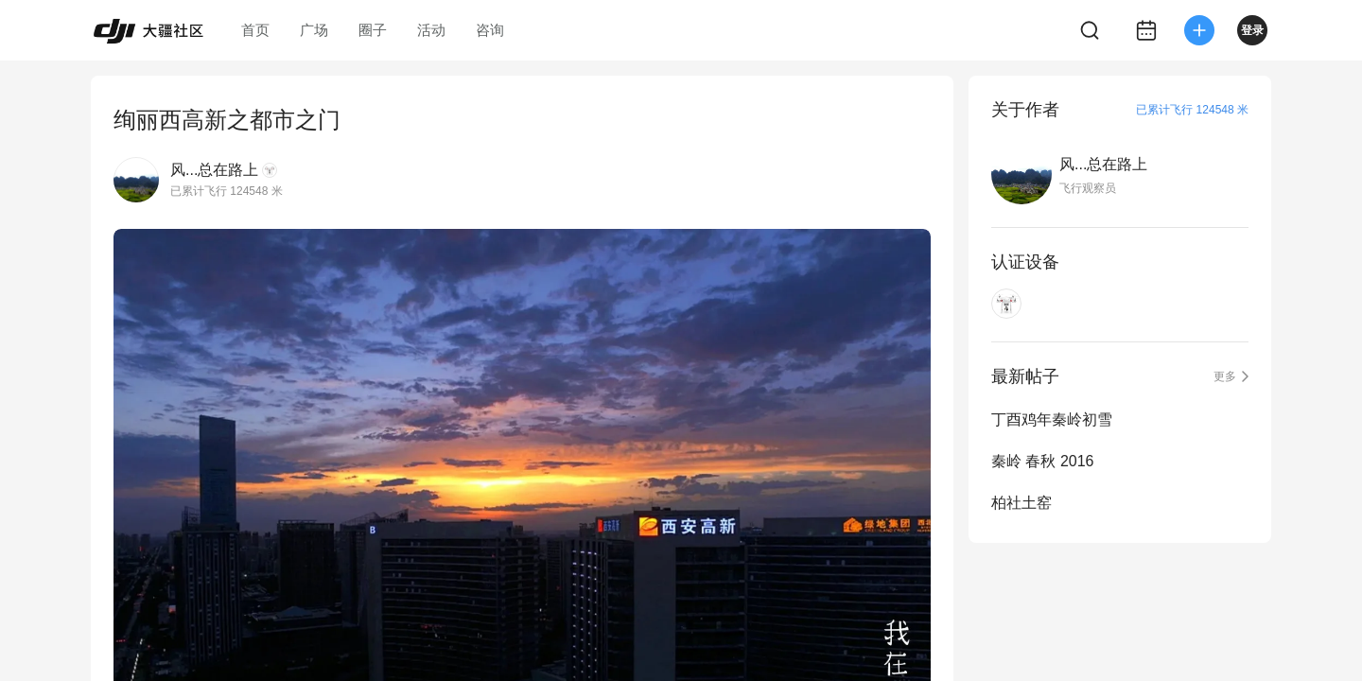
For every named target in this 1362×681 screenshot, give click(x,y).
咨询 (490, 30)
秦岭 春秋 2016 (1042, 461)
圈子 (372, 30)
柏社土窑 (1021, 503)
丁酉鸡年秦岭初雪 (1051, 419)
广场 (314, 30)
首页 (255, 30)
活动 (431, 30)
